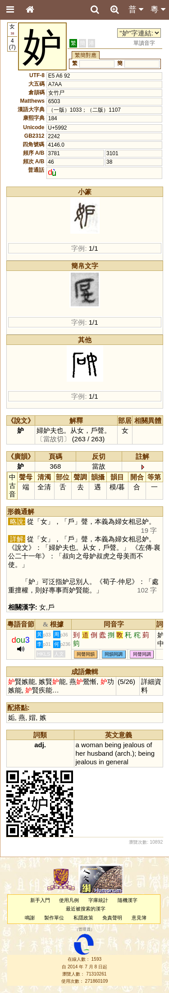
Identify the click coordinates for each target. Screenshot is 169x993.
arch (123, 753)
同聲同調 (142, 654)
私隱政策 (83, 917)
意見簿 (139, 917)
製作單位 (54, 917)
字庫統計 (98, 900)
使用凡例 (69, 900)
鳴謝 (30, 917)
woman (92, 745)
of (149, 745)
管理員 (84, 929)
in (101, 762)
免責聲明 (112, 917)
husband (100, 753)
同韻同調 (114, 654)
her (81, 753)
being (113, 745)
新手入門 (40, 900)
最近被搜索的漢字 (85, 908)
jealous (133, 745)
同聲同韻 (86, 654)
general (117, 762)
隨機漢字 (127, 900)
